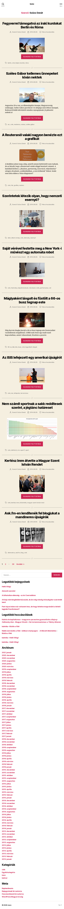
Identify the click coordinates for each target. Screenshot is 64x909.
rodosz (23, 124)
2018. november (8, 686)
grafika (16, 185)
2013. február (7, 856)
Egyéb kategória (8, 872)
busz (19, 347)
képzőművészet (23, 288)
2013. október (7, 837)
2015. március (7, 792)
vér (50, 288)
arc (9, 124)
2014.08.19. (34, 522)
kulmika (5, 626)
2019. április (7, 675)
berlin (9, 63)
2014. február (7, 826)
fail (12, 185)
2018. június (6, 697)
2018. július (6, 694)
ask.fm (18, 552)
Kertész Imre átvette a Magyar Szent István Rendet (32, 462)
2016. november (8, 742)
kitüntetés (23, 503)
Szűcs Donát (21, 32)
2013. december (8, 831)
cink (13, 63)
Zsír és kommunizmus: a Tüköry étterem (45, 622)
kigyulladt (28, 347)
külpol (17, 63)
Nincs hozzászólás (48, 32)
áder (9, 238)
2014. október (7, 806)
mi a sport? (21, 450)
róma (27, 63)
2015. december (8, 770)
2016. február (7, 764)
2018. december (8, 683)
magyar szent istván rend (35, 503)
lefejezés (17, 393)
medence (17, 124)
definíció (14, 450)
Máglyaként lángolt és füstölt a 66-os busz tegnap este (32, 300)
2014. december (8, 800)
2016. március (7, 761)
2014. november (8, 803)
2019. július (6, 672)
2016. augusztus (8, 750)
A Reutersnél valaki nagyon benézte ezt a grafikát (32, 137)
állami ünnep (15, 238)
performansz (44, 288)
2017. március (7, 731)
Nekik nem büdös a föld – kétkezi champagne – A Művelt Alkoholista (29, 631)
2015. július (6, 784)
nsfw (37, 288)
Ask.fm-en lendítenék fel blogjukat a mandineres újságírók (31, 515)
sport (27, 450)
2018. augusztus (8, 692)
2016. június (6, 756)
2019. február (7, 680)
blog (22, 552)
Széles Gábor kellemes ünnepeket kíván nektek (32, 75)
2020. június (7, 664)
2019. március (7, 678)
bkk (13, 347)
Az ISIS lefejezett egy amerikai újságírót (32, 357)
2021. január (7, 652)
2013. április (7, 851)
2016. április (7, 759)
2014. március (7, 823)
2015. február (7, 795)
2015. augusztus (8, 781)
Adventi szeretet (8, 591)
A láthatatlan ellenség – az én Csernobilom (19, 595)
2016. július (6, 753)
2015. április (7, 789)
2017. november (8, 711)
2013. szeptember (9, 840)
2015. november (8, 773)
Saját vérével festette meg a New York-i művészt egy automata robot (32, 250)
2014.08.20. (34, 32)
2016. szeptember (9, 747)
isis (12, 393)
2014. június (6, 817)
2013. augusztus (8, 842)
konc (32, 4)
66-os (10, 347)
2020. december (8, 655)
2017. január (7, 736)
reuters (21, 185)
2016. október (7, 745)
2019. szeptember (9, 669)
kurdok (22, 63)
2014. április (7, 820)
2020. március (7, 666)
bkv (16, 347)
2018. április (7, 700)
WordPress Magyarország (12, 897)
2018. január (7, 706)
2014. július (6, 814)
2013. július (6, 845)
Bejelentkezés (7, 888)
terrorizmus (24, 393)
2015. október (7, 775)
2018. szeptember (9, 689)
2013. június (6, 848)
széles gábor (30, 124)
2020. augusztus (8, 661)
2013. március (7, 854)
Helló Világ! (6, 587)
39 (13, 564)
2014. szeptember (9, 809)
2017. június (6, 725)
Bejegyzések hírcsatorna (12, 891)
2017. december (8, 708)
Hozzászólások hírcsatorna (13, 894)
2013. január (7, 859)
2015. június (6, 787)
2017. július (6, 722)
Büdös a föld (14, 626)
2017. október (7, 714)
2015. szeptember (9, 778)
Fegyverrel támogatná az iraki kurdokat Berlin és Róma (31, 25)
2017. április (6, 728)
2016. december (8, 739)
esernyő (33, 238)
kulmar (4, 878)
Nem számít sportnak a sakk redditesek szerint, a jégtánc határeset (32, 406)
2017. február (7, 733)
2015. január (7, 798)
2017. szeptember (9, 717)
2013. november (8, 834)
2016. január (7, 767)
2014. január (7, 828)
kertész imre (15, 503)
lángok (35, 347)
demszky (27, 238)
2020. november (8, 658)
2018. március (7, 703)
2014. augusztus (8, 812)
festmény (14, 288)
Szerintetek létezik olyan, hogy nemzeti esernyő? (32, 198)
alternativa (11, 552)
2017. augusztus (8, 719)
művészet (32, 288)
